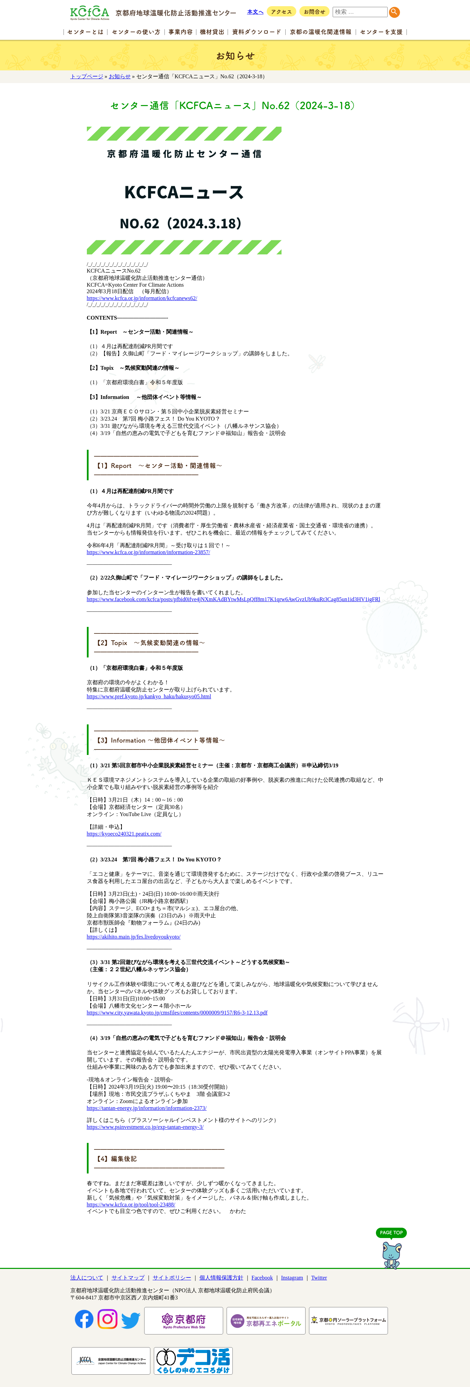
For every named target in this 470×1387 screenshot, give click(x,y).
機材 (212, 31)
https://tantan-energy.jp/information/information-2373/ (147, 1108)
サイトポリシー (172, 1278)
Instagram (292, 1278)
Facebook (262, 1278)
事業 (180, 31)
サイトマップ (128, 1278)
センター (85, 31)
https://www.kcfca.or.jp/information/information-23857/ (148, 552)
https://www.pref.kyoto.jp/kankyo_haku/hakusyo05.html (149, 696)
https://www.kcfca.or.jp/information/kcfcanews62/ (142, 298)
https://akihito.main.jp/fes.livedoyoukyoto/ (134, 937)
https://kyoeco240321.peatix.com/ (124, 834)
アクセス (281, 11)
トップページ (86, 76)
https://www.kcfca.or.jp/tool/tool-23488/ (131, 1204)
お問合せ (314, 11)
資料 (257, 31)
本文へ (255, 11)
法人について (86, 1278)
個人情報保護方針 (221, 1278)
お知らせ (120, 76)
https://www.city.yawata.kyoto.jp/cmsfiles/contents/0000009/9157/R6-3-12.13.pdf (177, 1013)
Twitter (319, 1278)
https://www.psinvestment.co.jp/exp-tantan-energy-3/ (145, 1127)
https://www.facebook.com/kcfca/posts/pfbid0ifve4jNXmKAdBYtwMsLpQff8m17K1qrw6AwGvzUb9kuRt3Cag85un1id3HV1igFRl (233, 599)
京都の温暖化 (321, 31)
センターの (136, 31)
